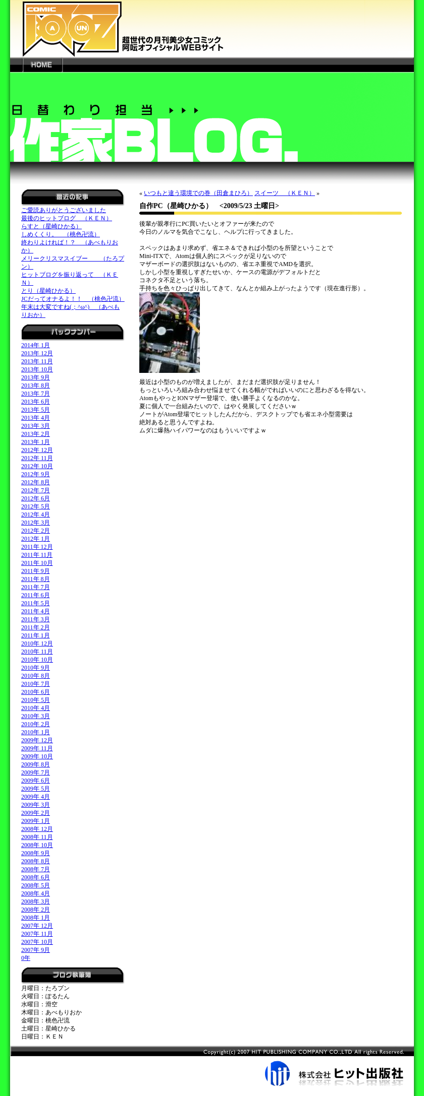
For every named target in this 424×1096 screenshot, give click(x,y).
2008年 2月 (35, 909)
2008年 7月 (35, 869)
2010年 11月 (37, 651)
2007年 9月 (35, 949)
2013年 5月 (35, 409)
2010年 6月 (35, 691)
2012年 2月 (35, 530)
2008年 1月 (35, 917)
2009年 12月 (37, 740)
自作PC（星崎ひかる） (176, 206)
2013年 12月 (37, 353)
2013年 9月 (35, 377)
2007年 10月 (37, 941)
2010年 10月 (37, 659)
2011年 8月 (35, 579)
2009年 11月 (37, 748)
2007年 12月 (37, 925)
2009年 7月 (35, 772)
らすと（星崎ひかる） (51, 226)
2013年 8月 (35, 385)
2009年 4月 (35, 796)
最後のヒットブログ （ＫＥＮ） (66, 218)
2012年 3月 (35, 522)
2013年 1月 (35, 441)
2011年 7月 (35, 587)
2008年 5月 (35, 885)
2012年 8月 (35, 482)
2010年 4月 (35, 708)
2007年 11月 (37, 933)
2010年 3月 (35, 716)
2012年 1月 (35, 538)
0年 (25, 957)
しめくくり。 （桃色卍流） (60, 234)
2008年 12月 (37, 828)
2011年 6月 (35, 595)
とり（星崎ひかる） (48, 290)
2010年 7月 (35, 683)
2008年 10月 (37, 845)
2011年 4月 (35, 611)
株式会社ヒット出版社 (212, 1066)
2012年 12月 (37, 450)
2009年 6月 (35, 780)
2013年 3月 (35, 425)
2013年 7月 (35, 393)
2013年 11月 (37, 361)
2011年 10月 (37, 562)
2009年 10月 (37, 756)
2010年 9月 (35, 667)
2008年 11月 (37, 837)
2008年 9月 (35, 853)
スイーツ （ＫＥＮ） (284, 193)
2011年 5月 (35, 603)
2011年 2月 (35, 627)
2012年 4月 (35, 514)
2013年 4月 (35, 417)
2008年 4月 (35, 893)
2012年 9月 (35, 474)
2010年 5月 (35, 699)
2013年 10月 (37, 369)
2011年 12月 (37, 546)
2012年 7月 (35, 490)
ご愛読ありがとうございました (63, 210)
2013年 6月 (35, 401)
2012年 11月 (37, 458)
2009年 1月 (35, 820)
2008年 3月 (35, 901)
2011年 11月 (36, 554)
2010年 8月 (35, 675)
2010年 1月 (35, 732)
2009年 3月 (35, 804)
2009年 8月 (35, 764)
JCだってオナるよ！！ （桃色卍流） (73, 298)
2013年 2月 (35, 433)
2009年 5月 (35, 788)
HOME (42, 64)
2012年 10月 (37, 466)
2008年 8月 (35, 861)
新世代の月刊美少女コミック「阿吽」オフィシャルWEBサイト (212, 28)
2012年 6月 (35, 498)
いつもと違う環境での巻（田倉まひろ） (198, 193)
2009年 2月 (35, 812)
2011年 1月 (35, 635)
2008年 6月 (35, 877)
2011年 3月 (35, 619)
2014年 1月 (35, 345)
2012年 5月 (35, 506)
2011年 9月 (35, 570)
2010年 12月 (37, 643)
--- (16, 64)
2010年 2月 (35, 724)
